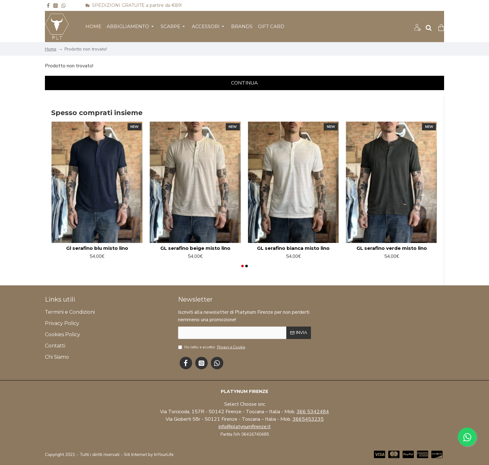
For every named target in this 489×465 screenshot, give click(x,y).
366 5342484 (313, 411)
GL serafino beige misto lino (195, 248)
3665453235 (308, 419)
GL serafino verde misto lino (391, 248)
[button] (242, 266)
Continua (244, 83)
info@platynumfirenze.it (245, 426)
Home (50, 49)
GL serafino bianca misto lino (293, 248)
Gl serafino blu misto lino (97, 248)
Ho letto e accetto (212, 347)
